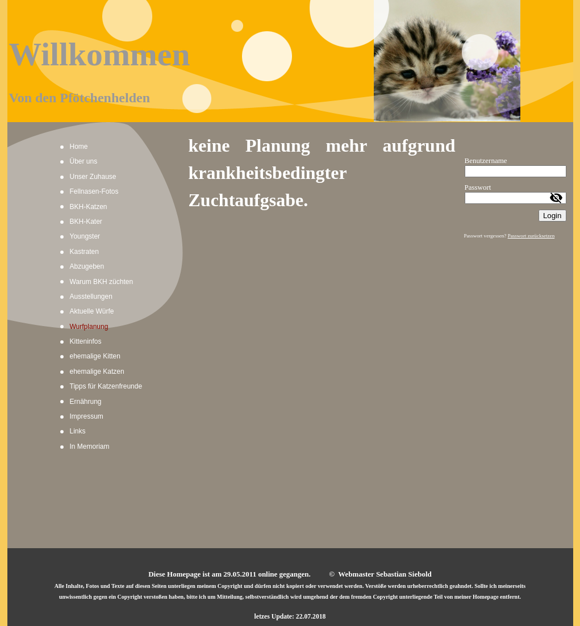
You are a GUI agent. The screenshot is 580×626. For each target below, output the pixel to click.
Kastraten (84, 252)
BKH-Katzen (88, 207)
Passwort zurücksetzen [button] (531, 236)
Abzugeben (87, 266)
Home (79, 147)
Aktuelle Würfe (92, 311)
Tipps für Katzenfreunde (106, 386)
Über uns (84, 161)
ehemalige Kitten (95, 356)
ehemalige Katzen (97, 371)
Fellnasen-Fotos (94, 191)
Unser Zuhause (93, 177)
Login (552, 215)
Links (78, 431)
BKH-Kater (86, 222)
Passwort (478, 187)
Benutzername (486, 160)
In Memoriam (90, 446)
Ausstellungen (91, 297)
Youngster (85, 236)
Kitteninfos (86, 341)
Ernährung (86, 402)
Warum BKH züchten (101, 282)
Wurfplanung (89, 327)
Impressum (86, 416)
